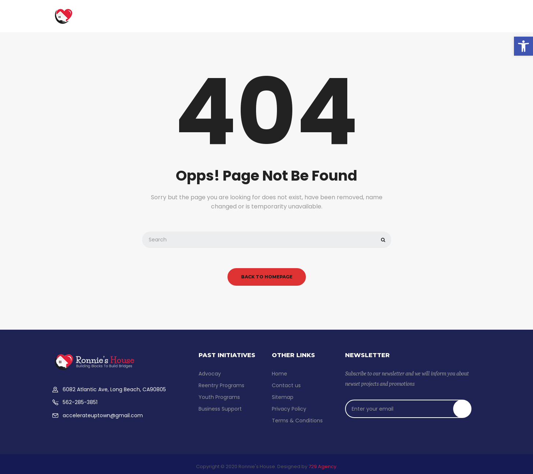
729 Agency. (322, 466)
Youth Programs (306, 14)
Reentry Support (253, 14)
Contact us (419, 14)
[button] (523, 46)
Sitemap (282, 397)
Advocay (210, 373)
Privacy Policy (289, 408)
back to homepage (266, 276)
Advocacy (351, 14)
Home (155, 14)
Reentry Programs (221, 385)
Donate (384, 14)
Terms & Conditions (297, 420)
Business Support (197, 14)
